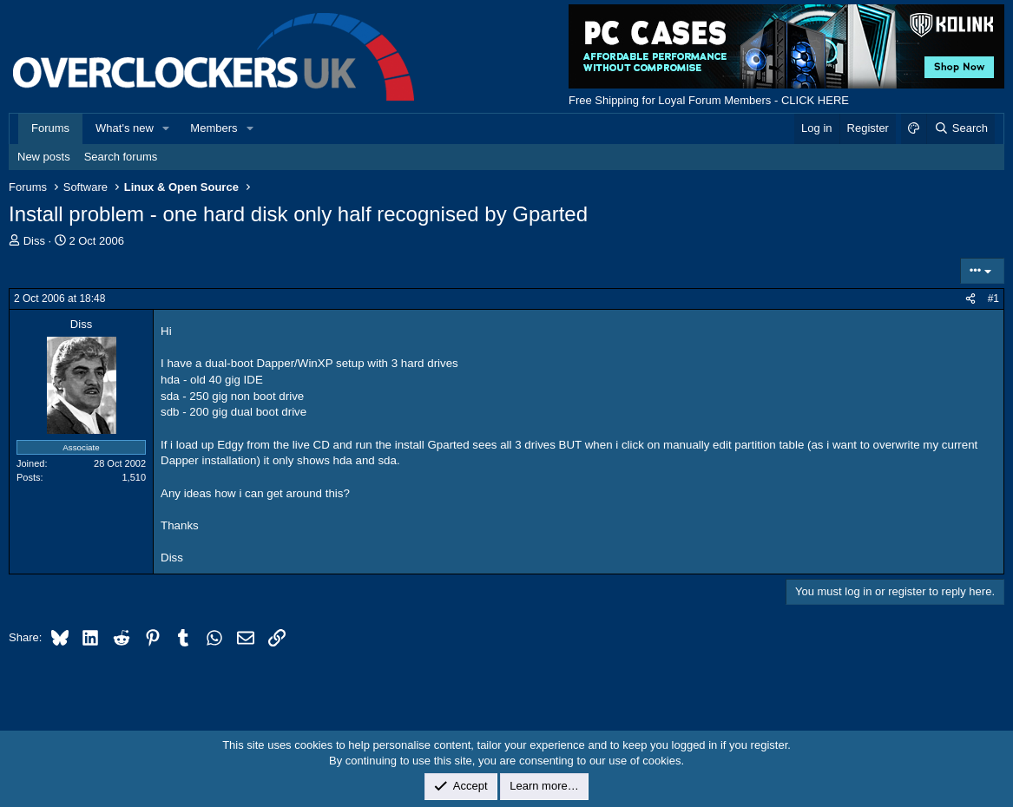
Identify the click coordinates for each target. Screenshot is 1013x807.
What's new (124, 127)
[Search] (960, 128)
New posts (43, 156)
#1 (993, 298)
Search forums (121, 156)
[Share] (970, 299)
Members (213, 127)
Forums (50, 127)
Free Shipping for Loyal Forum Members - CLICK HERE (709, 100)
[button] (166, 128)
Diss (34, 240)
